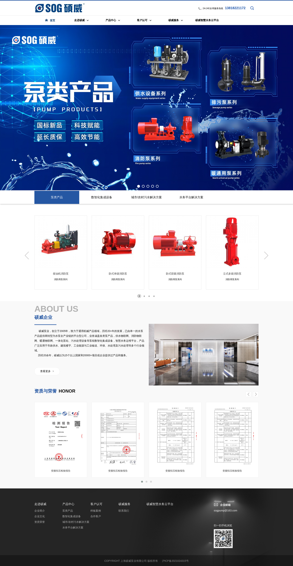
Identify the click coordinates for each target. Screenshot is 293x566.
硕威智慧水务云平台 (159, 557)
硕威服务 (124, 557)
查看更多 (47, 437)
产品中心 (68, 557)
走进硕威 (40, 557)
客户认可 (96, 557)
